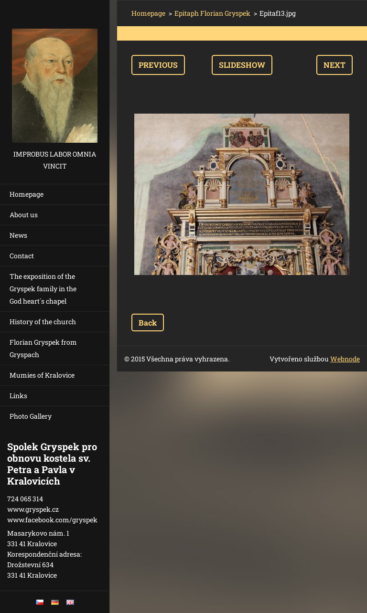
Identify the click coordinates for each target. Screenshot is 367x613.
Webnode (345, 358)
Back (148, 322)
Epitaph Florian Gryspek (212, 13)
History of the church (43, 321)
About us (24, 214)
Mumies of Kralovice (42, 375)
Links (18, 395)
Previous (158, 65)
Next (334, 65)
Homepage (26, 194)
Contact (22, 255)
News (18, 235)
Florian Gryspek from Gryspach (43, 348)
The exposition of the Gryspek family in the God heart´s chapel (43, 289)
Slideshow (242, 65)
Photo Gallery (31, 416)
